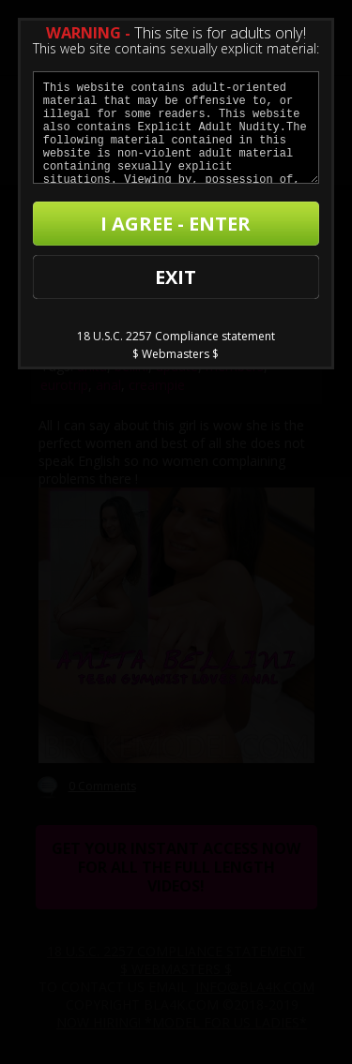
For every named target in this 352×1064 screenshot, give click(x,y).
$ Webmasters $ (175, 354)
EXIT (175, 277)
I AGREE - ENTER (175, 223)
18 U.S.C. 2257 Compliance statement (176, 336)
